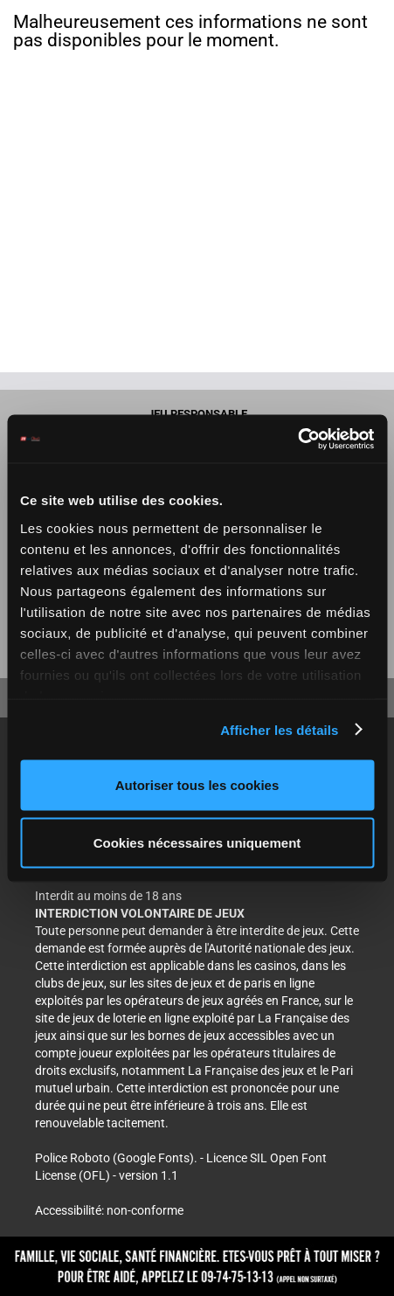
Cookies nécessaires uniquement (197, 842)
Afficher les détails (279, 729)
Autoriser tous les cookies (197, 785)
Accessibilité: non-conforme (109, 1210)
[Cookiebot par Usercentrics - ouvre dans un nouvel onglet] (297, 438)
